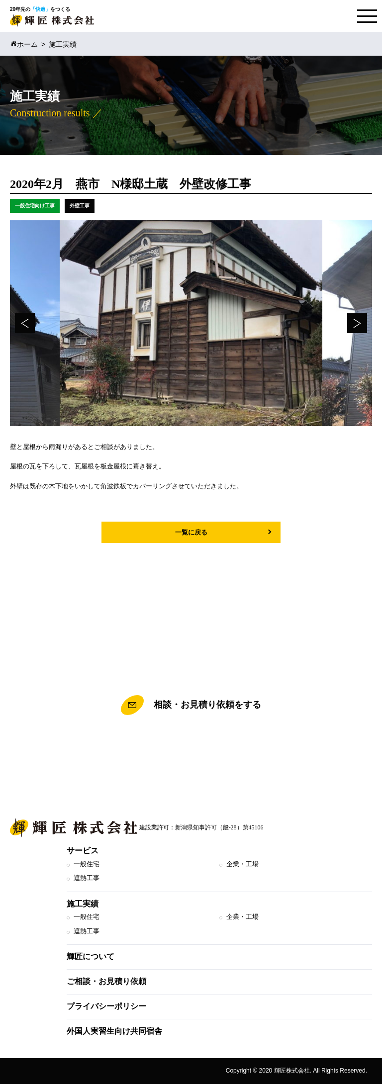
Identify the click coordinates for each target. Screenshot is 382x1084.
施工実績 (82, 904)
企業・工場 (242, 864)
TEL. (191, 750)
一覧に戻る (191, 532)
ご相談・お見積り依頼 (106, 981)
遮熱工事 (86, 878)
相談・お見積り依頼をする (191, 705)
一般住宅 (86, 864)
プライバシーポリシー (106, 1006)
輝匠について (90, 956)
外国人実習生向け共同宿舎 (114, 1031)
